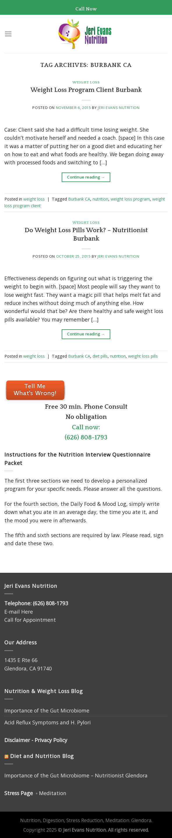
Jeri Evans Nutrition (118, 107)
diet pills (100, 356)
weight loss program (130, 199)
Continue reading (86, 177)
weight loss (86, 82)
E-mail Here (18, 611)
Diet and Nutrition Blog (42, 755)
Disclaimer (17, 740)
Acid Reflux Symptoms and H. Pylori (47, 722)
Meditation (52, 793)
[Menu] (8, 33)
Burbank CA (79, 199)
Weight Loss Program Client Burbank (86, 90)
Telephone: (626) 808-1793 (36, 603)
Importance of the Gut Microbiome (46, 710)
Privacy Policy (51, 740)
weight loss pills (143, 356)
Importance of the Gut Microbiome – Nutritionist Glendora (76, 775)
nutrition (100, 199)
